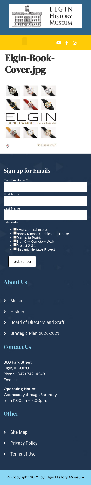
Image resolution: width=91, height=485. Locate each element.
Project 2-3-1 (26, 245)
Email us (11, 379)
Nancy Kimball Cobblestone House (43, 234)
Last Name (12, 208)
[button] (24, 41)
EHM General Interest (33, 229)
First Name (12, 194)
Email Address (16, 180)
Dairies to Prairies (30, 237)
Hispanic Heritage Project (36, 249)
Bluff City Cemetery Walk (35, 241)
